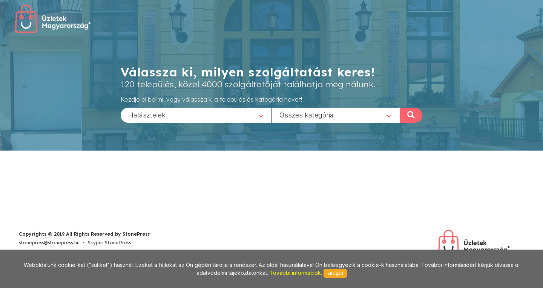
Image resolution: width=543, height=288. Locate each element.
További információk (295, 273)
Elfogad (335, 273)
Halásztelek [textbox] (147, 115)
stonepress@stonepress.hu (49, 242)
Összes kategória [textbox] (306, 115)
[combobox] (196, 114)
